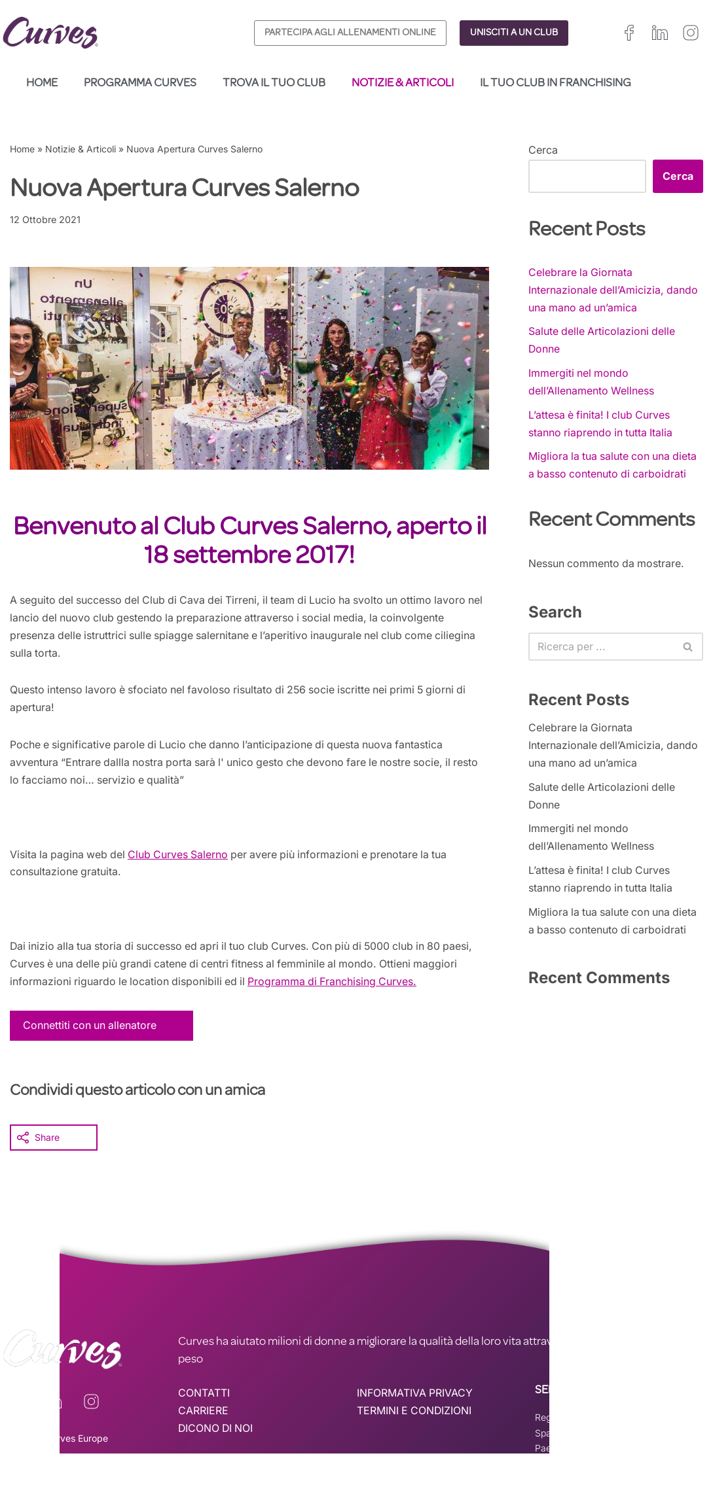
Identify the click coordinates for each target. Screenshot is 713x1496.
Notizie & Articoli (403, 84)
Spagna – (556, 1436)
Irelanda (613, 1421)
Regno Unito (560, 1421)
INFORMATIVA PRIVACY (415, 1397)
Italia (586, 1436)
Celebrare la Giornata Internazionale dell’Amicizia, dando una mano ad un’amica (613, 290)
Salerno (213, 856)
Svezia (667, 1436)
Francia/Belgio (670, 1421)
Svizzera (625, 1436)
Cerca (543, 149)
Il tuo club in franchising (555, 84)
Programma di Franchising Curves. (337, 985)
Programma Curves (140, 84)
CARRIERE (203, 1414)
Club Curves (163, 856)
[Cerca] (601, 649)
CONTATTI (204, 1397)
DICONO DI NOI (216, 1432)
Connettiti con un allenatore (90, 1028)
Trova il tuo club (274, 84)
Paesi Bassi (559, 1451)
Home (42, 84)
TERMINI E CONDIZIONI (415, 1414)
